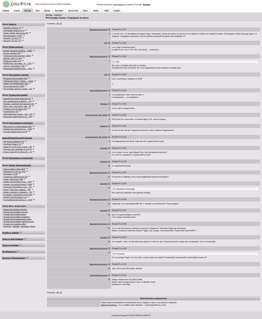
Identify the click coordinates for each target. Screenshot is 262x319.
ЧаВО (106, 10)
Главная (5, 10)
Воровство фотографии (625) (16, 78)
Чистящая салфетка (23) (14, 142)
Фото (38, 10)
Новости (57, 15)
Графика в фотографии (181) (16, 109)
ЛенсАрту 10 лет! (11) (12, 41)
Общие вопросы (16, 47)
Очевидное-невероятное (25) (16, 177)
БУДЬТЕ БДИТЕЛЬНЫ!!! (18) (15, 197)
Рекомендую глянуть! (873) (15, 172)
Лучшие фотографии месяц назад (18, 219)
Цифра (5, 138)
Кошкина (103, 104)
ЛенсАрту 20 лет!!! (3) (12, 28)
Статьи (17, 10)
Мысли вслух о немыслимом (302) (18, 127)
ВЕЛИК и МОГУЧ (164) (13, 58)
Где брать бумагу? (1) (12, 144)
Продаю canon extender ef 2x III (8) (18, 149)
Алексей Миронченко (98, 90)
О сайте (116, 10)
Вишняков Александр (98, 30)
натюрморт (24, 226)
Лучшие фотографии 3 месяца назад (19, 222)
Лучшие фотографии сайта (15, 224)
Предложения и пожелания (21, 123)
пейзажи (16, 226)
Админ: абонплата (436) (13, 179)
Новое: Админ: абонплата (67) (16, 33)
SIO (105, 43)
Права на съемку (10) (12, 61)
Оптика (19, 138)
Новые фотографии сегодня (15, 209)
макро (32, 226)
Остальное (27, 138)
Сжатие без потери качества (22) (17, 99)
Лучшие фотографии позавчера (17, 217)
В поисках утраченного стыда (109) (18, 195)
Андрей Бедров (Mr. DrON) (96, 115)
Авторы (47, 10)
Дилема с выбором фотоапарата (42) (19, 104)
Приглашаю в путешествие (21, 158)
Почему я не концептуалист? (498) (18, 184)
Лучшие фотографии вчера (15, 214)
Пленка (12, 138)
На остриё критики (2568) (14, 86)
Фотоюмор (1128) (11, 174)
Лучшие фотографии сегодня (16, 212)
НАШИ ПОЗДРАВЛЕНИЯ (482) (16, 84)
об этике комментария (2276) (16, 132)
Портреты (8, 226)
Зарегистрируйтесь (109, 305)
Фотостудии (73, 10)
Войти (95, 10)
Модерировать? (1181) (13, 36)
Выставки (59, 10)
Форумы (27, 10)
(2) (61, 24)
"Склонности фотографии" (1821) (17, 56)
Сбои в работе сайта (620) (14, 169)
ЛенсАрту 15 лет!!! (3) (12, 38)
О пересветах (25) (11, 112)
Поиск (85, 10)
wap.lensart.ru (119, 5)
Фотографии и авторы (19, 75)
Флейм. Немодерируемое (20, 165)
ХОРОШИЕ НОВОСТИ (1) (14, 31)
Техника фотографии (18, 95)
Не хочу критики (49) (12, 53)
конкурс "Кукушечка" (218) (14, 66)
